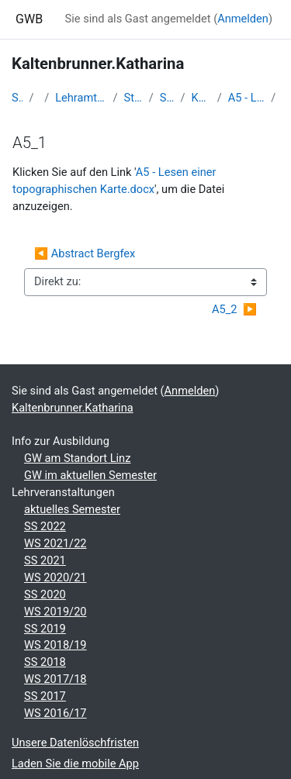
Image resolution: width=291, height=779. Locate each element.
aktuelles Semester (72, 509)
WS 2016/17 (55, 713)
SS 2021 (45, 560)
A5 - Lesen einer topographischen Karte (246, 98)
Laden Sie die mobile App (75, 763)
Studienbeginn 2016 (167, 98)
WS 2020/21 (55, 577)
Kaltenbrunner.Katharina (201, 98)
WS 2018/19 (55, 645)
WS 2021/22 (55, 543)
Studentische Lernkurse (133, 98)
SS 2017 (45, 696)
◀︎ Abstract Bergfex (86, 253)
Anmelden (242, 19)
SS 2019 (45, 629)
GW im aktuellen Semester (90, 475)
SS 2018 (45, 662)
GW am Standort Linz (77, 458)
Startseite (17, 98)
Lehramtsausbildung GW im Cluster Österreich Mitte (80, 98)
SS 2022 (45, 526)
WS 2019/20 (55, 612)
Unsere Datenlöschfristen (75, 743)
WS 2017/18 (55, 679)
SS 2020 (45, 594)
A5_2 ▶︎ (234, 309)
